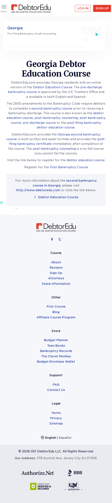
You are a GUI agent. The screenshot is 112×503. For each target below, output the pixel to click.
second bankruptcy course (51, 108)
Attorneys (56, 278)
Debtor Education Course (52, 87)
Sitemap (56, 423)
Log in (82, 8)
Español (65, 437)
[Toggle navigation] (4, 7)
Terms (56, 413)
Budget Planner (56, 340)
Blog (56, 312)
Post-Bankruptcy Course (69, 167)
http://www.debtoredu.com (38, 190)
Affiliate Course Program (56, 317)
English (50, 437)
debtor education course (86, 160)
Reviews (56, 267)
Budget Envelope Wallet (56, 361)
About (56, 262)
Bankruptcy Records (56, 351)
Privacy (56, 418)
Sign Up (102, 8)
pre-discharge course (39, 122)
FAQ (56, 384)
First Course (56, 306)
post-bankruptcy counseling (56, 118)
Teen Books (56, 345)
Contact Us (56, 390)
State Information (56, 283)
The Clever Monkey (56, 356)
